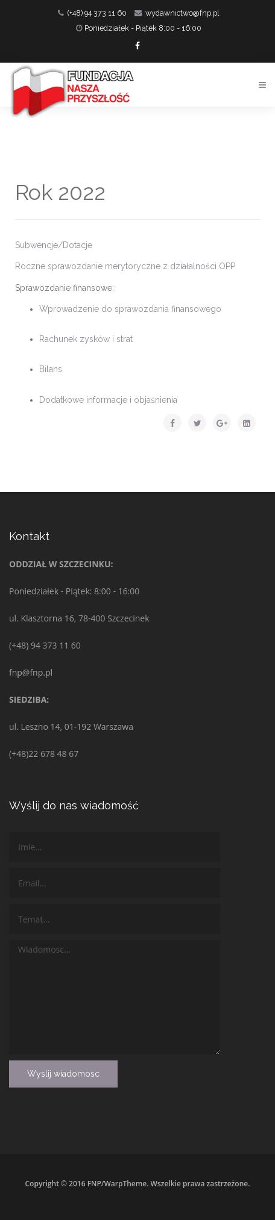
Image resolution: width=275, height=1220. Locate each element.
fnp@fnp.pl (30, 672)
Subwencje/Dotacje (53, 245)
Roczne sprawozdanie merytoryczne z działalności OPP (125, 266)
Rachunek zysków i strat (86, 339)
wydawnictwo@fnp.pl (182, 12)
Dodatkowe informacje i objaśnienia (108, 400)
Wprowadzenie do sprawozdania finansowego (130, 309)
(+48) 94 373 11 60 (97, 12)
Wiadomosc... (114, 997)
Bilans (50, 369)
